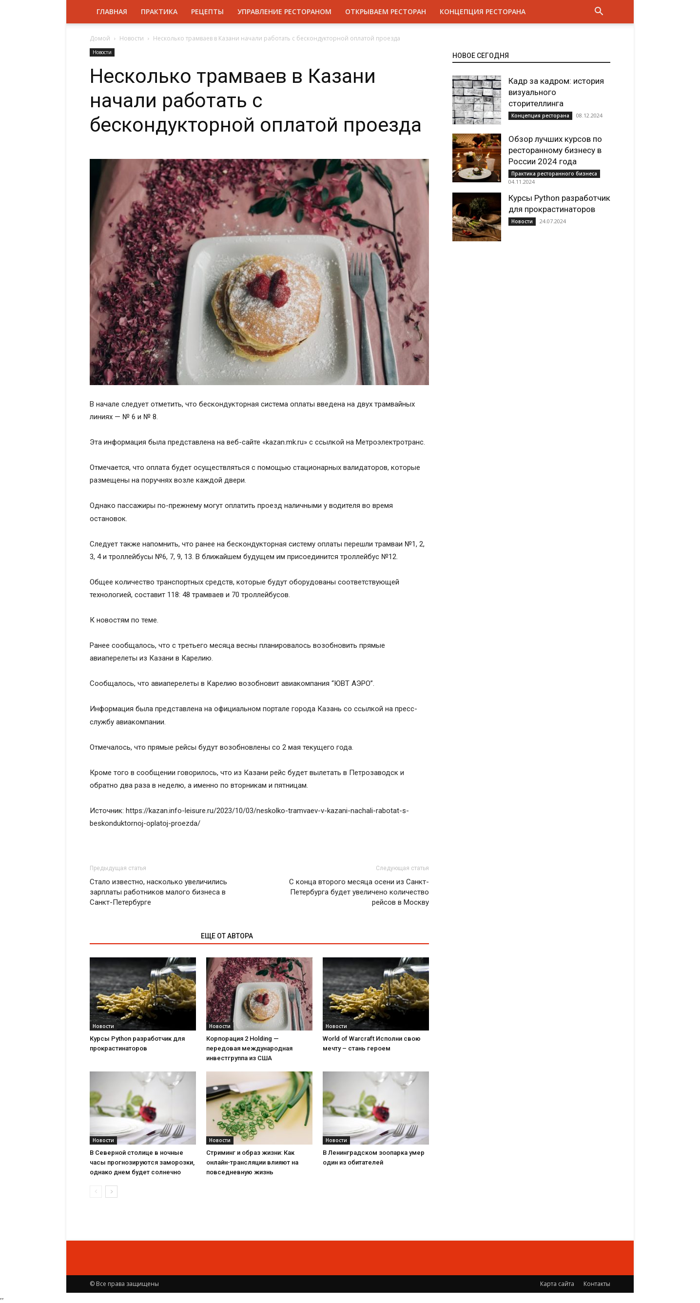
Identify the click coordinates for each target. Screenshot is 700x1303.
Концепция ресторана (482, 11)
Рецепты (207, 11)
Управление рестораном (284, 11)
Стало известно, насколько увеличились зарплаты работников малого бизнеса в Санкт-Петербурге (158, 892)
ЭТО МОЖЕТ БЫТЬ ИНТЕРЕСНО (140, 936)
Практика (159, 11)
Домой (100, 38)
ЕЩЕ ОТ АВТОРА (227, 936)
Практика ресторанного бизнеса (554, 173)
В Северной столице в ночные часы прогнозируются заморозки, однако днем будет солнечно (142, 1162)
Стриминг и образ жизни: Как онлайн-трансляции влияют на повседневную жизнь (252, 1162)
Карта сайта (557, 1284)
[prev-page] (96, 1192)
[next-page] (111, 1192)
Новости (131, 38)
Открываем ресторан (385, 11)
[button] (598, 12)
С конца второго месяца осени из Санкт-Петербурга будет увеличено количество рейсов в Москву (359, 892)
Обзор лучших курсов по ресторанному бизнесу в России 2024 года (555, 150)
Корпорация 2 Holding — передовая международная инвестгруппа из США (249, 1048)
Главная (112, 11)
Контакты (596, 1284)
